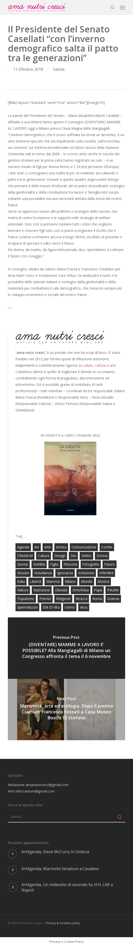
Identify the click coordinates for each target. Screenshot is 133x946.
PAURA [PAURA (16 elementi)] (112, 590)
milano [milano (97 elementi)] (70, 581)
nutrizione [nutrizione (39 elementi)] (41, 590)
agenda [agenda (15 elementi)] (23, 547)
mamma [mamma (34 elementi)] (53, 581)
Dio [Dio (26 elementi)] (73, 555)
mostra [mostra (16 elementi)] (103, 581)
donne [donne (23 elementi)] (22, 564)
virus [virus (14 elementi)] (84, 607)
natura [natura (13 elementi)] (22, 590)
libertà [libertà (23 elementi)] (35, 581)
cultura (100, 365)
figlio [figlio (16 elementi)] (54, 564)
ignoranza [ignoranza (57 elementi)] (65, 572)
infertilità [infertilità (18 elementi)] (106, 572)
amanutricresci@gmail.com (47, 784)
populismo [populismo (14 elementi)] (25, 598)
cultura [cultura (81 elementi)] (43, 555)
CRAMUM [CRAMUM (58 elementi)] (25, 555)
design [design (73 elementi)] (59, 555)
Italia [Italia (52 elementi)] (21, 581)
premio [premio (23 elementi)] (45, 598)
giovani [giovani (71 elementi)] (23, 572)
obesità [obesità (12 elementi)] (61, 590)
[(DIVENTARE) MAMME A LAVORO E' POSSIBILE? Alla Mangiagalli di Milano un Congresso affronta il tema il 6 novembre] (66, 648)
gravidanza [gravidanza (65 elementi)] (43, 572)
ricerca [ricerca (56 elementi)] (81, 598)
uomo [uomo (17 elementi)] (70, 607)
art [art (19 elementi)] (36, 547)
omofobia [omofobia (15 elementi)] (81, 590)
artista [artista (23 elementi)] (61, 547)
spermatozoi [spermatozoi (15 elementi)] (27, 607)
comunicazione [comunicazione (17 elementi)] (84, 547)
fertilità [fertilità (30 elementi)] (39, 564)
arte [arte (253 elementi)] (47, 547)
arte (113, 365)
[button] (122, 7)
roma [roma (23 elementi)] (97, 598)
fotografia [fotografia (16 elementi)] (90, 564)
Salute (59, 69)
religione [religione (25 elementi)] (63, 598)
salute (88, 365)
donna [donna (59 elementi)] (102, 555)
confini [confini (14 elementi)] (106, 547)
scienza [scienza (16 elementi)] (113, 598)
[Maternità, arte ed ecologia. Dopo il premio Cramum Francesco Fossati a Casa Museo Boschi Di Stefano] (66, 709)
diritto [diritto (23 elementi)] (86, 555)
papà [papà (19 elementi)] (98, 590)
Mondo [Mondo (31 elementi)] (86, 581)
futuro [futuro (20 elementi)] (109, 564)
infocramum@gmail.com (35, 791)
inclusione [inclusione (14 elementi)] (86, 572)
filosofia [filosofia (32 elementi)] (70, 564)
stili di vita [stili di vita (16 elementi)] (51, 607)
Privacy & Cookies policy (63, 923)
